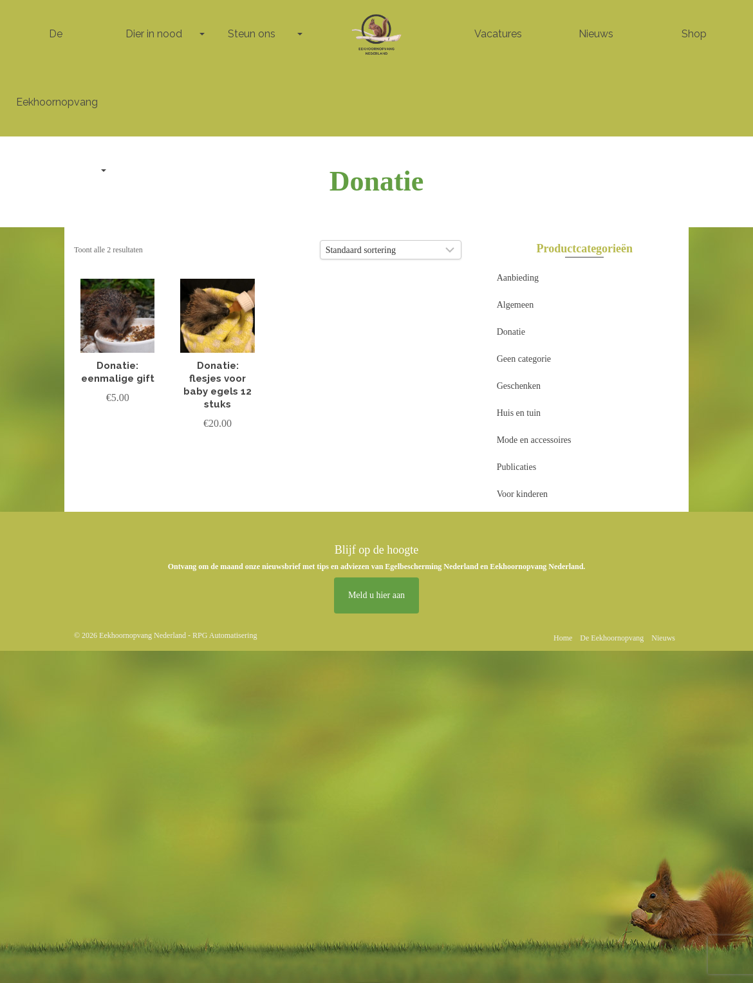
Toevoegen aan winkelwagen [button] (117, 434)
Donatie (511, 332)
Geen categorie (524, 359)
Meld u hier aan (376, 595)
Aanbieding (518, 278)
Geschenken (519, 386)
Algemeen (515, 305)
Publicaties (516, 467)
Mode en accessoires (534, 440)
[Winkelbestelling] (390, 249)
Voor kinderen (522, 494)
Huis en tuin (519, 413)
